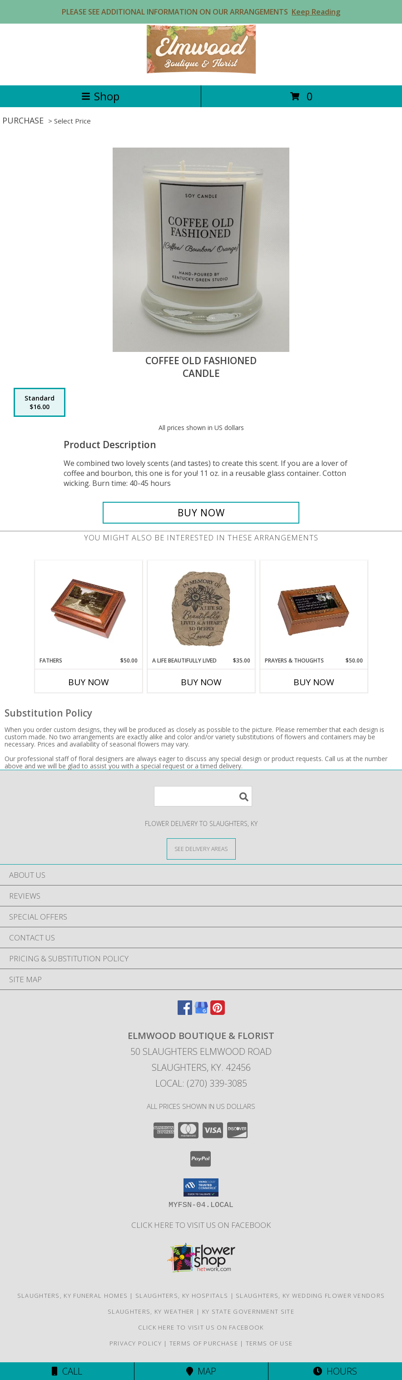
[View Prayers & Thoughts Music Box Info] (314, 609)
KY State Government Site (248, 1311)
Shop (100, 96)
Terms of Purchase (203, 1343)
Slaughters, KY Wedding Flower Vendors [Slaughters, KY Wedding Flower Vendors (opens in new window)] (310, 1295)
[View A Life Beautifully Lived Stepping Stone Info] (201, 609)
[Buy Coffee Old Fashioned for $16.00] (201, 513)
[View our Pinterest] (217, 1012)
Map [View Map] (201, 1371)
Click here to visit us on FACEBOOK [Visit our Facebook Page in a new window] (201, 1225)
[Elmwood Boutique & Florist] (201, 72)
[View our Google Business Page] (201, 1012)
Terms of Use (269, 1343)
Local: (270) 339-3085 (201, 1083)
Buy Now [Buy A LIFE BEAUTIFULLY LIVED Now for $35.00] (201, 682)
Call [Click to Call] (67, 1371)
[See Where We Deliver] (201, 848)
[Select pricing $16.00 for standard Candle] (39, 402)
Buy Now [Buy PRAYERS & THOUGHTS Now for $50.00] (313, 682)
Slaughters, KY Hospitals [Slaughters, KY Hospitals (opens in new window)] (181, 1295)
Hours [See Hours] (335, 1371)
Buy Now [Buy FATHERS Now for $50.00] (88, 682)
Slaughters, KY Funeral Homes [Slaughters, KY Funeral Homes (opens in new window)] (72, 1295)
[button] (201, 1187)
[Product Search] (203, 796)
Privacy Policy (135, 1343)
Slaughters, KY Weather (151, 1311)
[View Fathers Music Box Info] (88, 609)
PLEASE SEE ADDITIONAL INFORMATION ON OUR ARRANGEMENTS (201, 12)
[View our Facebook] (185, 1012)
